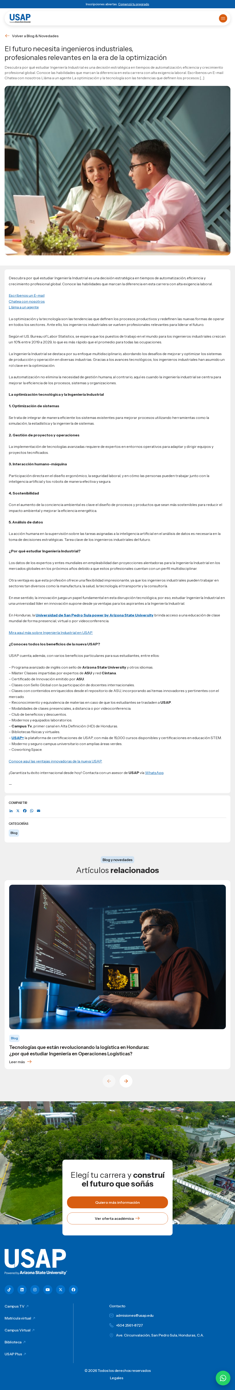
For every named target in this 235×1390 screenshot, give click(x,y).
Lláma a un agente (24, 307)
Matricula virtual (18, 1318)
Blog (14, 833)
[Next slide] (126, 1081)
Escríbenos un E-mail (27, 295)
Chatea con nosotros (27, 301)
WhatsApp (154, 772)
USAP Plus (13, 1354)
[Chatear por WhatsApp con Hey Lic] (223, 1378)
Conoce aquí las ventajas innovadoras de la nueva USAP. (55, 761)
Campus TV (15, 1306)
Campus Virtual (18, 1330)
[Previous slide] (109, 1081)
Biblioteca (13, 1342)
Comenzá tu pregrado (133, 4)
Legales (116, 1378)
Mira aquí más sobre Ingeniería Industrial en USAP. (51, 632)
